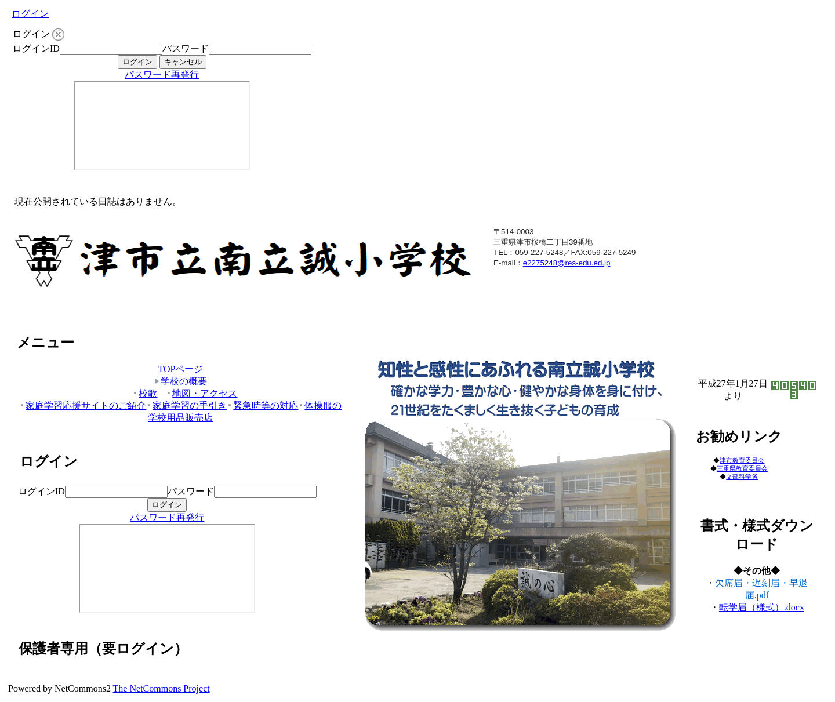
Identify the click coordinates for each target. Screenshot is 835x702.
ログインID (36, 48)
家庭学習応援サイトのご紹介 (82, 405)
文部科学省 (742, 476)
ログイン (30, 14)
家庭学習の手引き (186, 405)
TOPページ (180, 369)
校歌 (144, 393)
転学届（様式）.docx (761, 607)
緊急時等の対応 (262, 405)
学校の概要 (180, 381)
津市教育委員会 (742, 460)
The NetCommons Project (161, 688)
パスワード (185, 48)
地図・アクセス (201, 393)
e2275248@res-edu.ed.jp (567, 263)
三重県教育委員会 (742, 468)
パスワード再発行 (162, 74)
